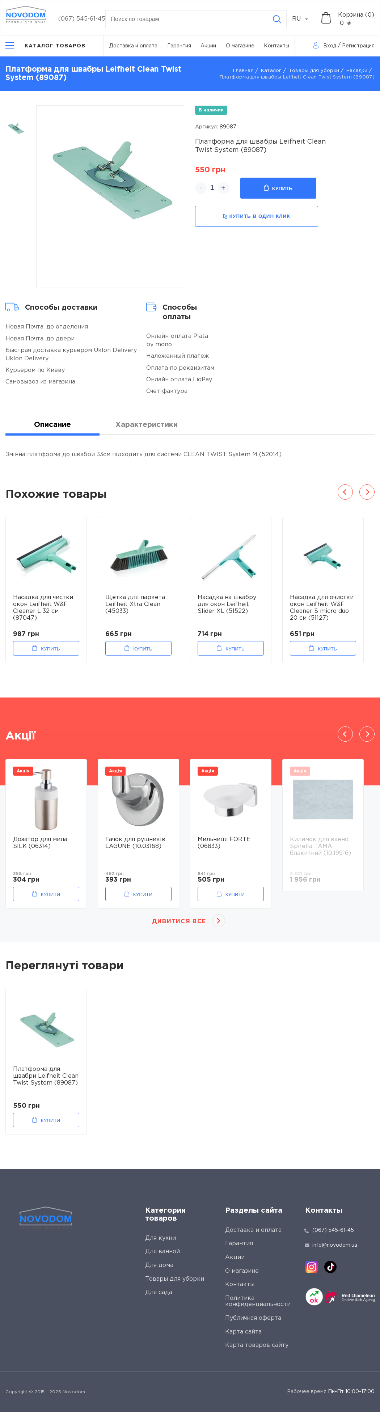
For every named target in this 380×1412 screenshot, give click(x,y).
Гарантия (179, 46)
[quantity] (212, 188)
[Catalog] (45, 45)
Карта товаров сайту (256, 1345)
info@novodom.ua (331, 1245)
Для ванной (162, 1251)
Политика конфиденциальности (258, 1301)
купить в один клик (256, 216)
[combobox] (304, 19)
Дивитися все (179, 921)
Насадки (356, 71)
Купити (50, 894)
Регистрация (358, 46)
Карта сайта (243, 1332)
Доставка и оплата (133, 46)
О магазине (240, 46)
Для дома (159, 1265)
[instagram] (311, 1266)
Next (367, 492)
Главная (243, 71)
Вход (329, 46)
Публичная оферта (253, 1318)
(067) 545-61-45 (81, 19)
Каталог (271, 71)
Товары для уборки (314, 71)
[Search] (277, 19)
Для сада (158, 1292)
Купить (278, 188)
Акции (208, 46)
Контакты (276, 46)
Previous (345, 492)
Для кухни (160, 1238)
